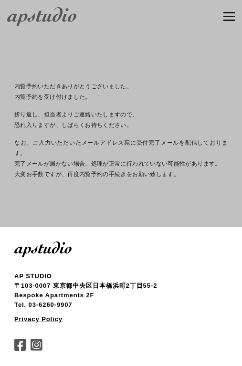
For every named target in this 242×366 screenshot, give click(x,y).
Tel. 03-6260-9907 (43, 304)
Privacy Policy (38, 319)
